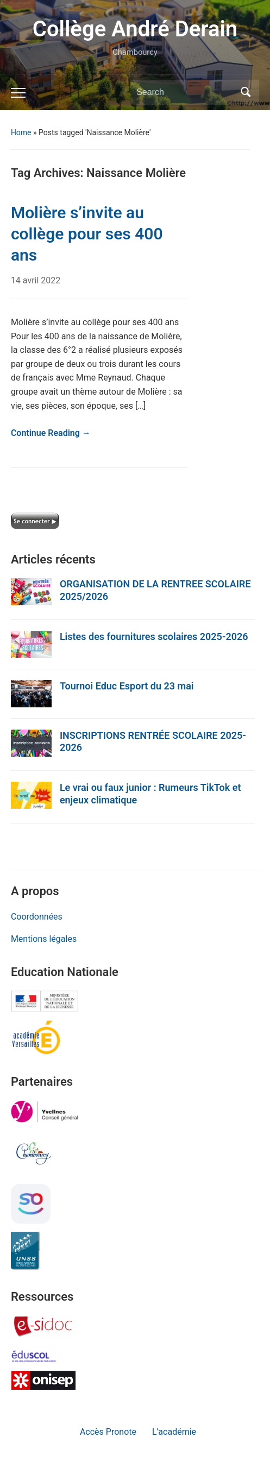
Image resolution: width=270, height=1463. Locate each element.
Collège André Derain (135, 29)
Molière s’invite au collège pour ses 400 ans (87, 233)
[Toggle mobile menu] (18, 93)
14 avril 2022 (35, 280)
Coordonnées (36, 916)
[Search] (185, 92)
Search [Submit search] (245, 92)
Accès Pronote (108, 1432)
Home (21, 132)
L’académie (174, 1432)
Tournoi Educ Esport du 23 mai (127, 686)
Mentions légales (44, 939)
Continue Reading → (51, 433)
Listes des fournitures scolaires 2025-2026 (154, 636)
